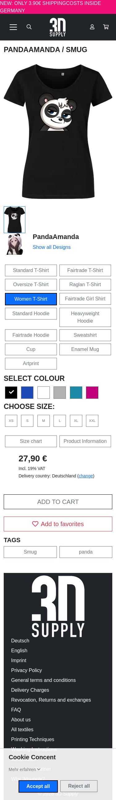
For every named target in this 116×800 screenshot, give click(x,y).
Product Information (85, 441)
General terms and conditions (43, 680)
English (19, 650)
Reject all (79, 786)
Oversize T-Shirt (31, 284)
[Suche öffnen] (29, 27)
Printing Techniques (32, 739)
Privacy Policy (26, 670)
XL (76, 421)
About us (21, 719)
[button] (105, 27)
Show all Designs (52, 247)
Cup (30, 349)
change (86, 475)
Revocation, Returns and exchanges (51, 700)
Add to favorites (58, 524)
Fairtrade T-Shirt (85, 270)
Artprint (31, 363)
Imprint (18, 660)
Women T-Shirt (31, 299)
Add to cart (58, 501)
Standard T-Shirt (31, 270)
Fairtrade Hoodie (30, 335)
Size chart (31, 441)
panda (86, 552)
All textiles (22, 729)
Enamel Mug (85, 349)
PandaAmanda (33, 50)
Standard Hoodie (30, 313)
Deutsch (20, 640)
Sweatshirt (85, 335)
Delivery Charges (30, 690)
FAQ (16, 709)
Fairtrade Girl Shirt (85, 298)
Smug (30, 552)
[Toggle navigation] (13, 27)
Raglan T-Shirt (85, 284)
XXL (92, 421)
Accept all (38, 786)
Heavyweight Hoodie (85, 317)
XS (11, 421)
